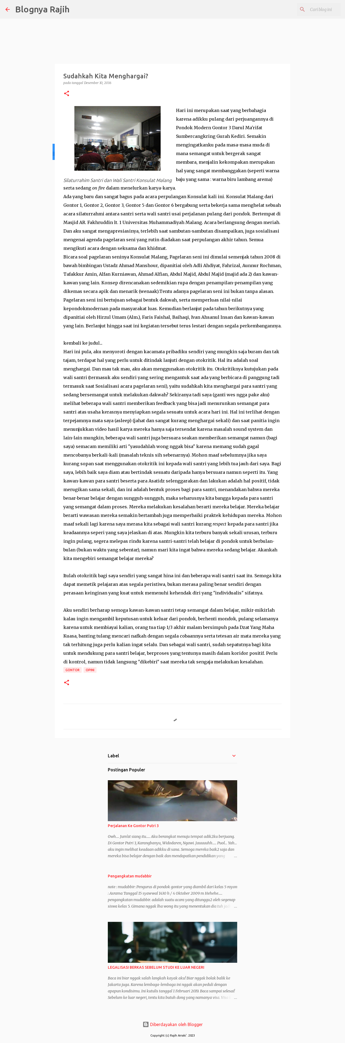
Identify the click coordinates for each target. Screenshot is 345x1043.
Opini (90, 670)
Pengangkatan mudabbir (130, 876)
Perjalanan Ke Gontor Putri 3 (133, 826)
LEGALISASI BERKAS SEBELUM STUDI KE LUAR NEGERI (156, 967)
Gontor (72, 670)
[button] (66, 93)
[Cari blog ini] (312, 9)
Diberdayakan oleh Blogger (173, 1024)
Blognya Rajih (42, 9)
